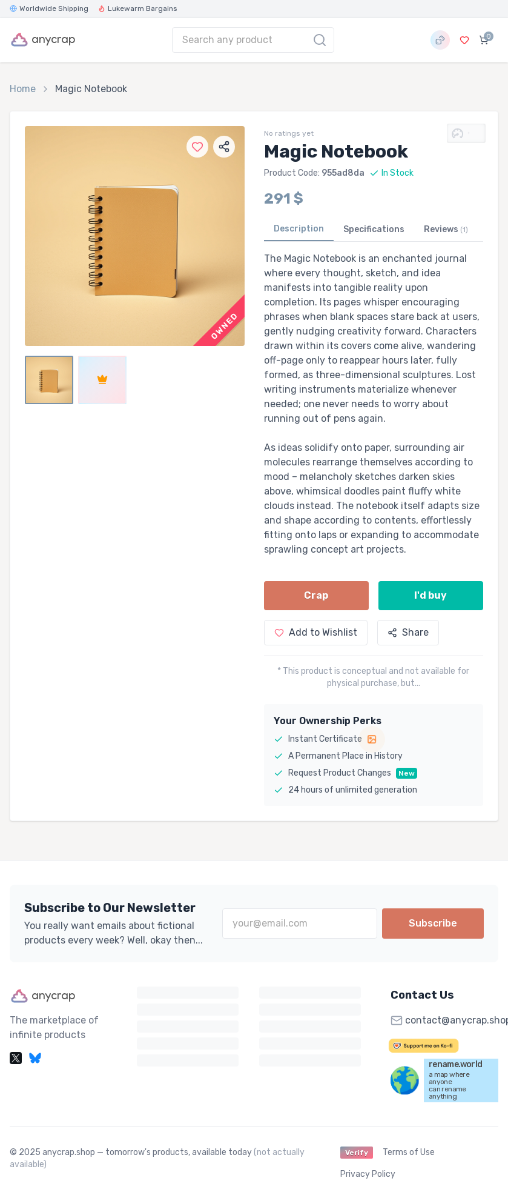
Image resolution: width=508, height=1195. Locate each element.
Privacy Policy (367, 1174)
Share (408, 632)
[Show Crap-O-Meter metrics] (466, 133)
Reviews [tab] (446, 229)
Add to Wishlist (315, 632)
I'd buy (430, 595)
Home (23, 89)
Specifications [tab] (373, 229)
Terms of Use (409, 1152)
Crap (316, 595)
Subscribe (433, 923)
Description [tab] (299, 229)
